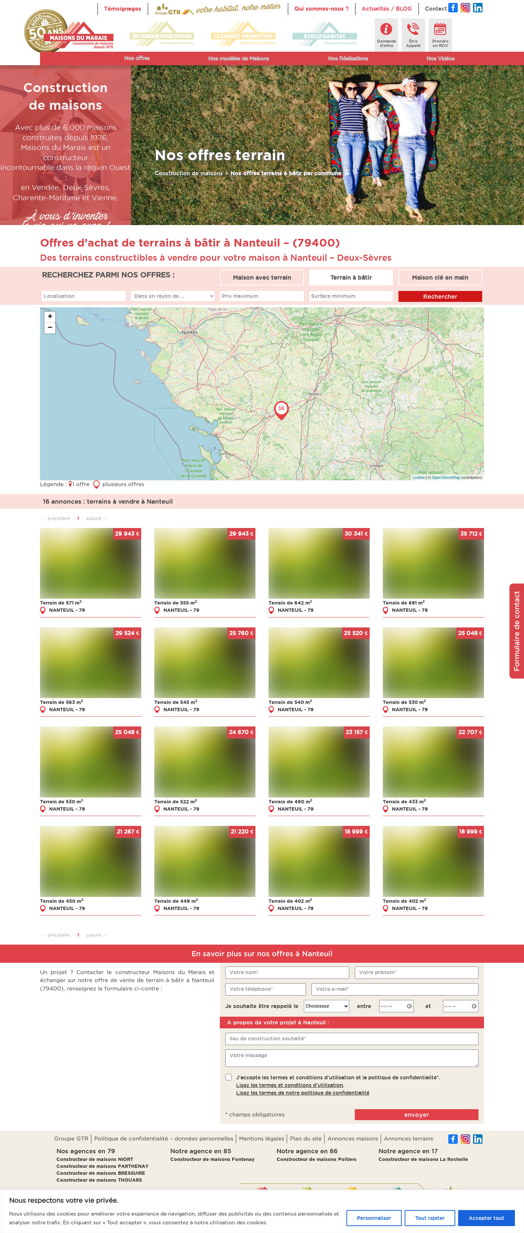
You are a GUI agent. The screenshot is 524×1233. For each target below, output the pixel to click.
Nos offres (137, 58)
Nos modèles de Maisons (238, 58)
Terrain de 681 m (404, 602)
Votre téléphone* (251, 989)
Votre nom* (244, 972)
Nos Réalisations (348, 58)
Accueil (164, 8)
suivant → (96, 518)
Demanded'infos (386, 43)
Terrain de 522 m (175, 801)
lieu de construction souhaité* (268, 1038)
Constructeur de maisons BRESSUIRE (100, 1172)
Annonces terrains (408, 1138)
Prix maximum (240, 296)
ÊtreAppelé (413, 43)
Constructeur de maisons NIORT (94, 1159)
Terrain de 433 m (404, 801)
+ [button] (50, 317)
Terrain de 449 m (176, 900)
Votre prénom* (378, 972)
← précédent (56, 518)
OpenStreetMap (446, 477)
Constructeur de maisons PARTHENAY (102, 1166)
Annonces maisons (353, 1138)
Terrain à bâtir (351, 277)
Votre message (248, 1055)
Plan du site (306, 1138)
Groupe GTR (71, 1138)
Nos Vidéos (440, 58)
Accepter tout (486, 1218)
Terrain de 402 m (290, 900)
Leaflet (419, 477)
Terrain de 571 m (61, 602)
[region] (262, 1211)
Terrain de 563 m (61, 701)
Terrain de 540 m (290, 701)
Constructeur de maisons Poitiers (317, 1159)
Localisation (59, 296)
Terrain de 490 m (290, 801)
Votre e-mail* (332, 989)
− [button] (50, 328)
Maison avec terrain (262, 277)
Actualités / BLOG (387, 8)
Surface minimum (333, 296)
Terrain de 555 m (175, 602)
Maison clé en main (440, 277)
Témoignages (122, 8)
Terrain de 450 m (61, 900)
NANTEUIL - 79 (67, 609)
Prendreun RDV (440, 43)
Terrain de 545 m (175, 701)
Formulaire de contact (517, 631)
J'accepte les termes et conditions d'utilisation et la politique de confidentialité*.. (338, 1084)
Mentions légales (261, 1138)
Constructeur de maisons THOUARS (99, 1179)
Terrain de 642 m (290, 602)
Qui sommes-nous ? (321, 8)
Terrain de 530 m (404, 701)
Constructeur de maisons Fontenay (212, 1159)
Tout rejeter (430, 1218)
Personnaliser (374, 1218)
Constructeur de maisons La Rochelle (423, 1159)
